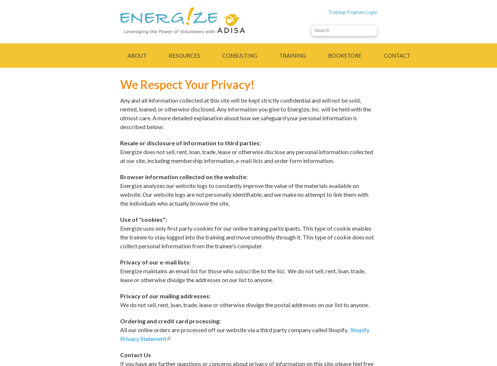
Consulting (239, 55)
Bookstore (345, 55)
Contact (397, 55)
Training (292, 55)
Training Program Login (352, 12)
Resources (184, 55)
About (137, 55)
